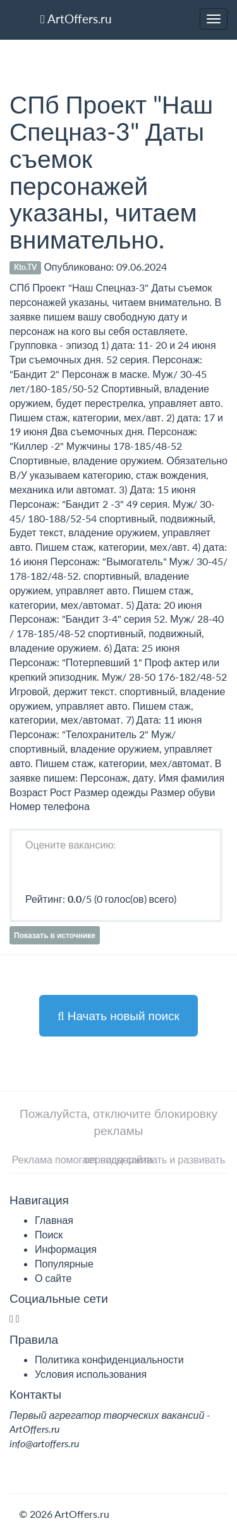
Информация (66, 1249)
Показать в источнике (54, 935)
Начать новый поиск (118, 1015)
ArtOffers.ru (76, 18)
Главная (54, 1220)
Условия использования (91, 1374)
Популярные (64, 1263)
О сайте (53, 1278)
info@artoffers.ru (44, 1443)
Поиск (49, 1234)
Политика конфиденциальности (109, 1359)
